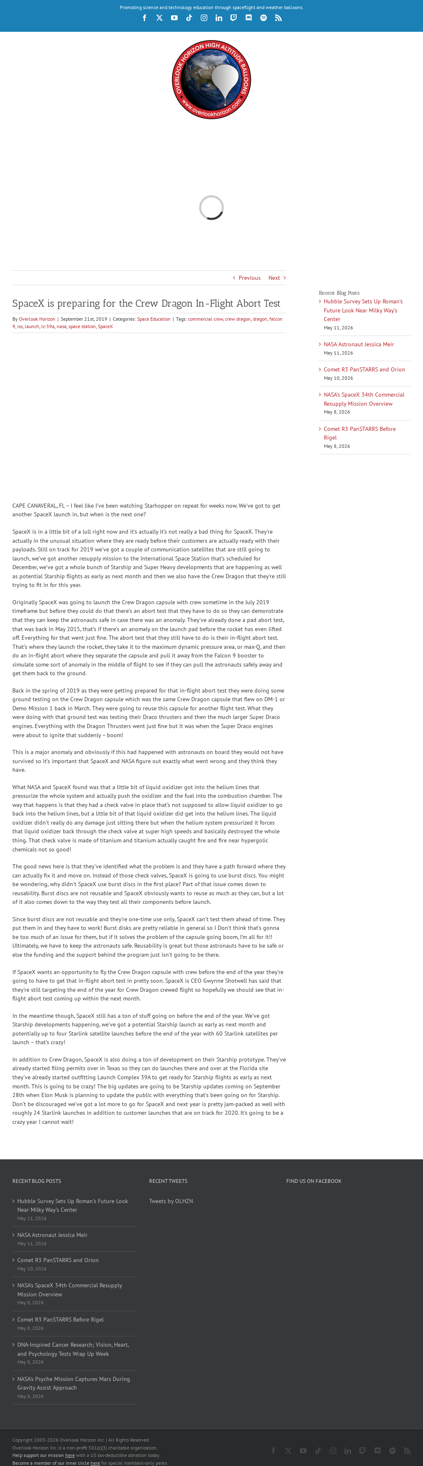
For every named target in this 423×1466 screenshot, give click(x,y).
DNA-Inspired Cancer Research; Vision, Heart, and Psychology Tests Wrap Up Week (72, 1349)
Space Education (154, 319)
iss (20, 326)
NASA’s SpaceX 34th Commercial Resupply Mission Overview (69, 1290)
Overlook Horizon (37, 319)
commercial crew (205, 319)
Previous (250, 277)
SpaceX (105, 326)
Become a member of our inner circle (56, 1455)
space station (82, 326)
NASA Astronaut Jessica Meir (359, 344)
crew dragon (238, 319)
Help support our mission (43, 1448)
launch (32, 326)
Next (274, 277)
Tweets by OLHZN (171, 1201)
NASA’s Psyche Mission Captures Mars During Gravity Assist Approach (73, 1383)
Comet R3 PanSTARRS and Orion (364, 369)
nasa (62, 326)
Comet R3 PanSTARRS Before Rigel (60, 1319)
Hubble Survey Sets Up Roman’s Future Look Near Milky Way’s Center (363, 310)
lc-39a (48, 326)
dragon (260, 319)
